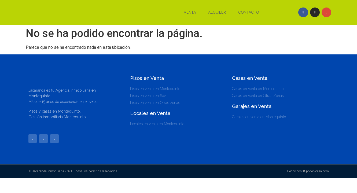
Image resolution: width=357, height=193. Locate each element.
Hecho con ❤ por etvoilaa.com (308, 171)
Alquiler (217, 12)
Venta (190, 12)
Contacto (248, 12)
